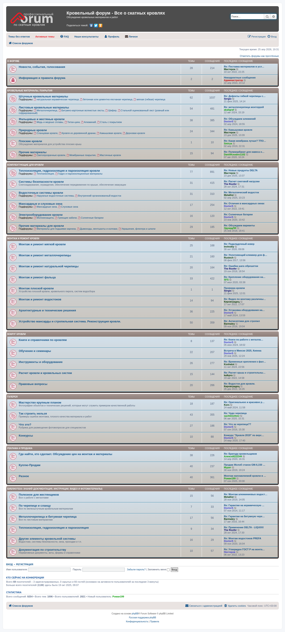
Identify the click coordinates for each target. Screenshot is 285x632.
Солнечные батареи (90, 217)
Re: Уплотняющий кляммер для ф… (245, 255)
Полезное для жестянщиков (39, 494)
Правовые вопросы (33, 384)
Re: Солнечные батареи (238, 214)
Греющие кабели (66, 217)
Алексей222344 (233, 456)
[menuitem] (19, 36)
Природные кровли (33, 130)
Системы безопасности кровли (41, 181)
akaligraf (229, 109)
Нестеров (229, 552)
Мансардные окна (45, 206)
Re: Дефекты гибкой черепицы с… (245, 96)
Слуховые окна (68, 206)
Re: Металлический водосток (241, 192)
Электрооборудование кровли (41, 214)
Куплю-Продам (29, 465)
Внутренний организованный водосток (98, 195)
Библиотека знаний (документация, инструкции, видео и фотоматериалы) (54, 489)
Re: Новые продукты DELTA (240, 170)
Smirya (228, 143)
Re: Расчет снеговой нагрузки (242, 181)
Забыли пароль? (136, 569)
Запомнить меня (159, 569)
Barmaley (229, 323)
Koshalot (229, 364)
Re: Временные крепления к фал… (245, 361)
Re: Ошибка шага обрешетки (241, 266)
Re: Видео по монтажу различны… (245, 299)
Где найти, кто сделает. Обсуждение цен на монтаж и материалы (65, 454)
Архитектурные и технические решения (47, 310)
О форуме (13, 61)
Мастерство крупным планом (40, 402)
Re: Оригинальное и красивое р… (244, 402)
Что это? (25, 424)
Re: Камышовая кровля (238, 129)
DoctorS (228, 121)
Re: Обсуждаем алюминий (240, 118)
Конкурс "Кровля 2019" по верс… (244, 435)
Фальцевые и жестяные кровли (42, 119)
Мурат (227, 467)
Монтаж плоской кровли (36, 288)
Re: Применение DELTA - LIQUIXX (244, 527)
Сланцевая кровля (46, 133)
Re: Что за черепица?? (237, 424)
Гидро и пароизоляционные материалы (78, 173)
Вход (9, 564)
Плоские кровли (30, 141)
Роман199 (230, 478)
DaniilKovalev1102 (234, 154)
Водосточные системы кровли (41, 192)
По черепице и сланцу (35, 505)
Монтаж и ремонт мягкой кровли (42, 244)
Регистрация (24, 564)
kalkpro (228, 375)
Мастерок (229, 69)
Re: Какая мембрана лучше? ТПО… (245, 140)
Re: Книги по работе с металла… (243, 339)
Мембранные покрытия (81, 155)
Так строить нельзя (33, 413)
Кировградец (232, 301)
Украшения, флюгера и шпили (137, 228)
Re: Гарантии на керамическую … (244, 505)
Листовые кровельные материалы (44, 107)
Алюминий (88, 122)
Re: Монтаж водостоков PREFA (242, 538)
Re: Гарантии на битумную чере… (244, 516)
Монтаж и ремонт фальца (37, 277)
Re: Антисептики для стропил (242, 321)
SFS (226, 279)
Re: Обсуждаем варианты (239, 225)
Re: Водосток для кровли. (239, 383)
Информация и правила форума (42, 78)
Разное (24, 476)
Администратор (233, 80)
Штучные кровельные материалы (43, 96)
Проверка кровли (234, 288)
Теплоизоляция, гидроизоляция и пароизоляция (54, 527)
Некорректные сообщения (239, 77)
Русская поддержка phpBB (142, 617)
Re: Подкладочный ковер (239, 244)
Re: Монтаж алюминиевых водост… (245, 494)
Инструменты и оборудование (41, 362)
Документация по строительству (42, 549)
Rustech (228, 257)
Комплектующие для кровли (25, 165)
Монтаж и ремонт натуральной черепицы (48, 266)
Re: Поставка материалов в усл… (244, 66)
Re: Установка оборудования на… (244, 310)
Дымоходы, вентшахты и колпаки (97, 228)
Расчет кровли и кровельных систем (45, 373)
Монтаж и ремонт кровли (23, 238)
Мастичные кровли (109, 155)
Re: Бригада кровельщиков (240, 453)
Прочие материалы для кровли (41, 225)
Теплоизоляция (44, 173)
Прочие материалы (33, 152)
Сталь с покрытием (109, 122)
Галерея (12, 397)
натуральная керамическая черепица (56, 99)
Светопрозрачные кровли (49, 155)
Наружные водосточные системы (54, 195)
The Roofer (230, 184)
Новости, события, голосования (42, 67)
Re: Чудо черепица (235, 413)
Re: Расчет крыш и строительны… (244, 372)
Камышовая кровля (109, 133)
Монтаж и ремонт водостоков (40, 299)
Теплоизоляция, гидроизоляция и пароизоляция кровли (59, 170)
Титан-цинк (72, 122)
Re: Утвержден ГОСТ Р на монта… (244, 549)
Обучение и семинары (35, 351)
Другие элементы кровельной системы (47, 538)
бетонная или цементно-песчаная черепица (106, 99)
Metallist (229, 195)
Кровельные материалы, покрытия (29, 90)
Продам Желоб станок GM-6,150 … (244, 464)
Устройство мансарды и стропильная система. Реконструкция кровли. (70, 321)
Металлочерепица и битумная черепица (47, 516)
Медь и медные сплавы (48, 122)
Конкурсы (26, 435)
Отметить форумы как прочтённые (259, 56)
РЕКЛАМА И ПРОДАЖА (19, 448)
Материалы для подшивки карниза (55, 228)
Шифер (110, 110)
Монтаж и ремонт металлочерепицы (45, 255)
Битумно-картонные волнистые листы (81, 110)
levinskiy (229, 246)
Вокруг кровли (16, 334)
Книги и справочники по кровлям (43, 340)
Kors (226, 404)
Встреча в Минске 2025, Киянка (242, 350)
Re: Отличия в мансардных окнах (244, 203)
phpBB (135, 613)
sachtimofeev (231, 416)
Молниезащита (44, 217)
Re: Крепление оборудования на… (244, 277)
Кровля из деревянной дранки (77, 133)
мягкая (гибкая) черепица (149, 99)
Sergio (227, 98)
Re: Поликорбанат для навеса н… (244, 152)
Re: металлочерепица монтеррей (244, 107)
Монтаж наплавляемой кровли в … (245, 475)
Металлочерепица (45, 110)
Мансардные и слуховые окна (40, 203)
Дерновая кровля (134, 133)
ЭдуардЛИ (230, 228)
